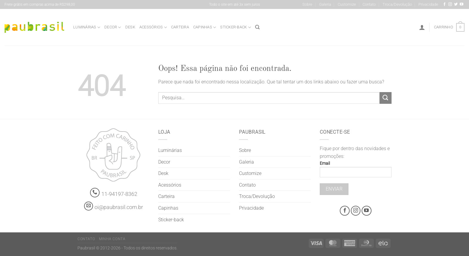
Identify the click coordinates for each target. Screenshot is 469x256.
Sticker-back (235, 27)
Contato (369, 4)
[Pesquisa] (257, 27)
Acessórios (153, 27)
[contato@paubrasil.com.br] (88, 206)
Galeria (325, 4)
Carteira (180, 27)
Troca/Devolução (397, 4)
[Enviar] (386, 98)
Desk (130, 27)
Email (356, 171)
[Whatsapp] (95, 193)
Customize (347, 4)
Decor (112, 27)
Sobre (307, 4)
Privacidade (428, 4)
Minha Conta (112, 239)
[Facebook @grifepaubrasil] (444, 4)
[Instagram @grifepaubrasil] (450, 4)
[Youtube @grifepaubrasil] (461, 4)
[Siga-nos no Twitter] (456, 4)
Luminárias (86, 27)
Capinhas (204, 27)
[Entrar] (422, 27)
